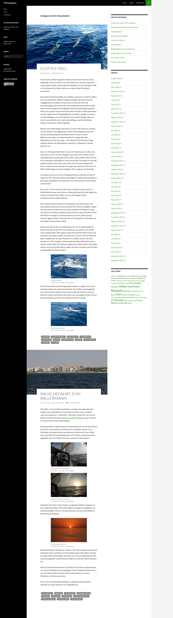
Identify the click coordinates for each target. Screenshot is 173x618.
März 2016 (115, 148)
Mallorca (56, 596)
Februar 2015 (116, 204)
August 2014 (115, 230)
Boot (124, 3)
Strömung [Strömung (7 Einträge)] (142, 297)
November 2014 (117, 217)
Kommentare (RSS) (9, 71)
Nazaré (78, 339)
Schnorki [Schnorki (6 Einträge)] (125, 295)
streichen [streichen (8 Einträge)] (131, 297)
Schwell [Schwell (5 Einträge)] (138, 295)
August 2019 (115, 78)
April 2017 (115, 109)
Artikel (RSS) (7, 69)
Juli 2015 (114, 182)
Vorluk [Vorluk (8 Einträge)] (140, 300)
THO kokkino (10, 3)
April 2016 (115, 143)
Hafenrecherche (84, 593)
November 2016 (117, 113)
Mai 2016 (114, 139)
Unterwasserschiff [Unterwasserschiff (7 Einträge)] (130, 300)
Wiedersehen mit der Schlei (121, 53)
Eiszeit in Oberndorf (118, 62)
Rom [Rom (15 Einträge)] (118, 294)
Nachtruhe (67, 596)
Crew (131, 3)
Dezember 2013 (117, 256)
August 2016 (115, 126)
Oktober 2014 (116, 221)
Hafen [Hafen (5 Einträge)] (125, 280)
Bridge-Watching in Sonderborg (123, 49)
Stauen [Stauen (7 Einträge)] (124, 297)
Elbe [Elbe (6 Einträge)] (143, 278)
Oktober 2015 (116, 169)
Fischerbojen (85, 337)
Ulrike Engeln (58, 73)
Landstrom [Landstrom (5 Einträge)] (114, 283)
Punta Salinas (63, 599)
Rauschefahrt (90, 339)
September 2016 (117, 122)
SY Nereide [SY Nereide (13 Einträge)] (117, 300)
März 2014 (115, 252)
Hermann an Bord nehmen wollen (75, 418)
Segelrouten (7, 44)
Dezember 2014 (117, 213)
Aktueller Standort (9, 41)
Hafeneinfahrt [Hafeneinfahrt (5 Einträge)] (131, 280)
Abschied (45, 337)
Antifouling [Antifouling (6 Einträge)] (120, 276)
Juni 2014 (114, 239)
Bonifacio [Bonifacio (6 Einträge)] (121, 278)
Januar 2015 (115, 208)
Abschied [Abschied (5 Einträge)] (113, 276)
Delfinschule (72, 337)
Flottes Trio (53, 68)
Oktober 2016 (116, 117)
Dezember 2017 (117, 91)
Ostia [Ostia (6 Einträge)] (137, 291)
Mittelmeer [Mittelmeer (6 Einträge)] (115, 287)
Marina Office (68, 339)
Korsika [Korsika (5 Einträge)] (138, 280)
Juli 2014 (114, 234)
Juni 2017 (114, 104)
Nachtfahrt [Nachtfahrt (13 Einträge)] (134, 286)
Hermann (45, 596)
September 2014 (117, 226)
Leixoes (56, 339)
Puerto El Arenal (48, 599)
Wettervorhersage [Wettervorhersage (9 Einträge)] (119, 303)
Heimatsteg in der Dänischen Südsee (124, 27)
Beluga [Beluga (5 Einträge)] (141, 276)
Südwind (45, 342)
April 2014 (115, 247)
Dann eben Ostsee (117, 58)
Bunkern (59, 593)
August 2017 (115, 96)
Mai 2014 (114, 243)
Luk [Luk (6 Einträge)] (127, 283)
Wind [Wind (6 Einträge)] (130, 303)
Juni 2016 (114, 135)
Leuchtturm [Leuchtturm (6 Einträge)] (122, 283)
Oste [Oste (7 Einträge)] (133, 291)
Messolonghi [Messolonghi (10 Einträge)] (135, 283)
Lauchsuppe (46, 339)
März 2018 (115, 87)
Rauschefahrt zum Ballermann (60, 396)
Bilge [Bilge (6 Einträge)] (144, 276)
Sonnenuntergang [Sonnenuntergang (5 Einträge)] (116, 297)
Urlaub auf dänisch (118, 40)
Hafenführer (70, 593)
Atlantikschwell (58, 337)
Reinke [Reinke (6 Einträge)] (113, 295)
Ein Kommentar (74, 403)
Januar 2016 (115, 156)
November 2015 (117, 165)
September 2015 (117, 174)
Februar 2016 (116, 152)
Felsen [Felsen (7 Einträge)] (113, 281)
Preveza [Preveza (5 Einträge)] (141, 291)
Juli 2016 (114, 130)
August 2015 (115, 178)
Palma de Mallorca (81, 596)
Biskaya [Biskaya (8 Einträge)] (114, 278)
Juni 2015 (114, 187)
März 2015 (115, 200)
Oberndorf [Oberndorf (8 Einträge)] (126, 291)
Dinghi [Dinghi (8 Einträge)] (139, 278)
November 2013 (117, 260)
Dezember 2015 (117, 161)
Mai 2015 (114, 191)
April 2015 (115, 195)
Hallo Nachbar (116, 32)
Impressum (140, 3)
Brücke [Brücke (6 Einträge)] (126, 278)
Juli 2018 (114, 83)
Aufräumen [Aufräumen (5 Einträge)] (127, 276)
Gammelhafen (116, 45)
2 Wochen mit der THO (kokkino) (123, 23)
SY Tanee (55, 342)
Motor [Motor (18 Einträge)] (123, 286)
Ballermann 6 (47, 593)
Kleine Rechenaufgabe (119, 36)
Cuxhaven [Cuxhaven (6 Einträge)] (133, 278)
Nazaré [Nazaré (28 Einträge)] (116, 290)
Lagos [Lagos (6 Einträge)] (143, 281)
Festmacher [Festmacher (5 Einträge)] (119, 280)
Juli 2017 (114, 100)
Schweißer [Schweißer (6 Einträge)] (131, 295)
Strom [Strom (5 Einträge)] (136, 297)
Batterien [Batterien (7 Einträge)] (134, 276)
